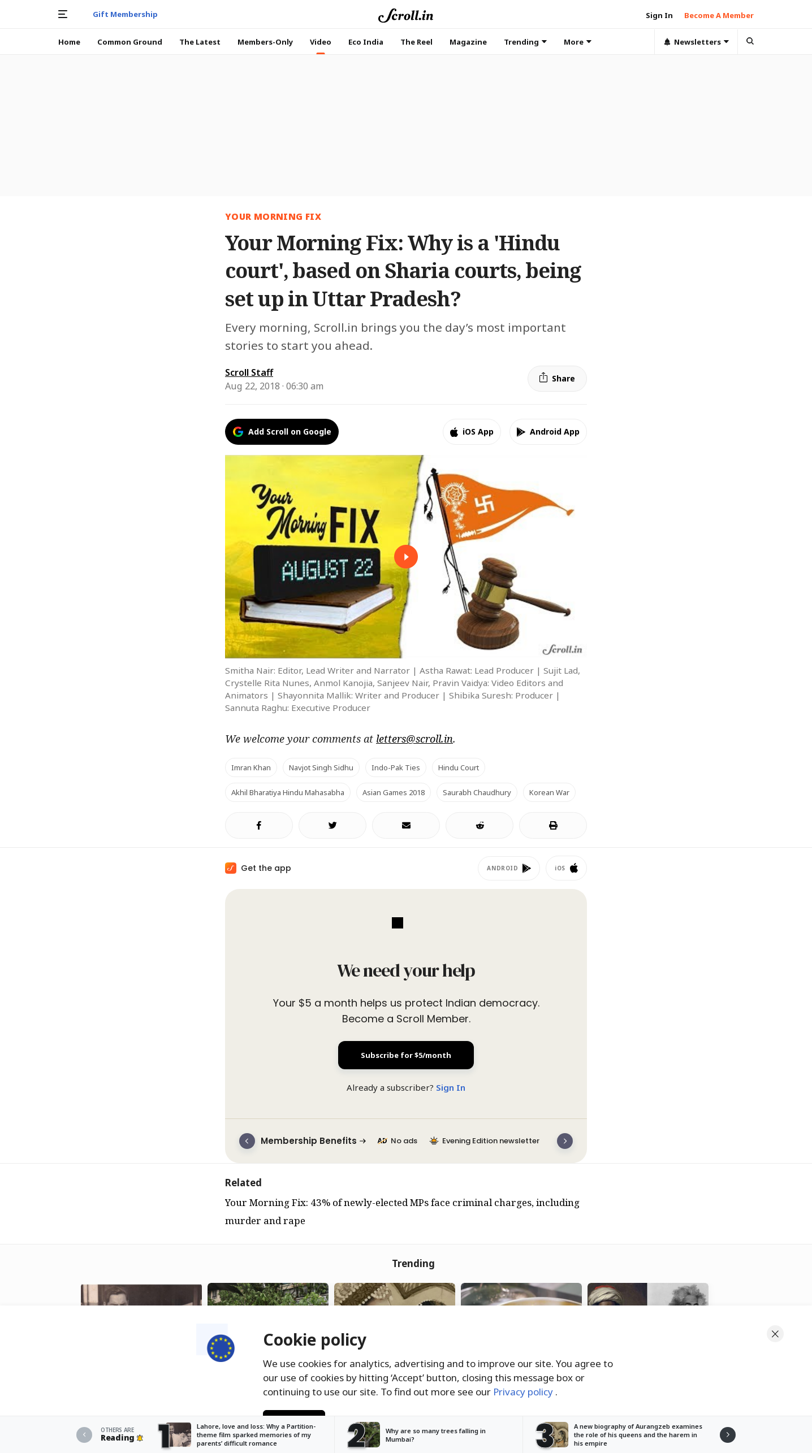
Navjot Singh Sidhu (321, 767)
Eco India (365, 42)
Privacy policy (524, 1389)
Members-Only (265, 42)
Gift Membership (125, 14)
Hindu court (458, 767)
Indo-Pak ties (396, 767)
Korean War (549, 792)
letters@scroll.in (414, 738)
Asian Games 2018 (393, 792)
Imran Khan (251, 767)
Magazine (468, 42)
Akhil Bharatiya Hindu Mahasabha (287, 792)
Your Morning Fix (273, 216)
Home (69, 42)
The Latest (200, 42)
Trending (525, 42)
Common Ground (129, 42)
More (577, 42)
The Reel (416, 42)
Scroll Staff (249, 372)
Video (320, 42)
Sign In (450, 1087)
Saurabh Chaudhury (477, 792)
